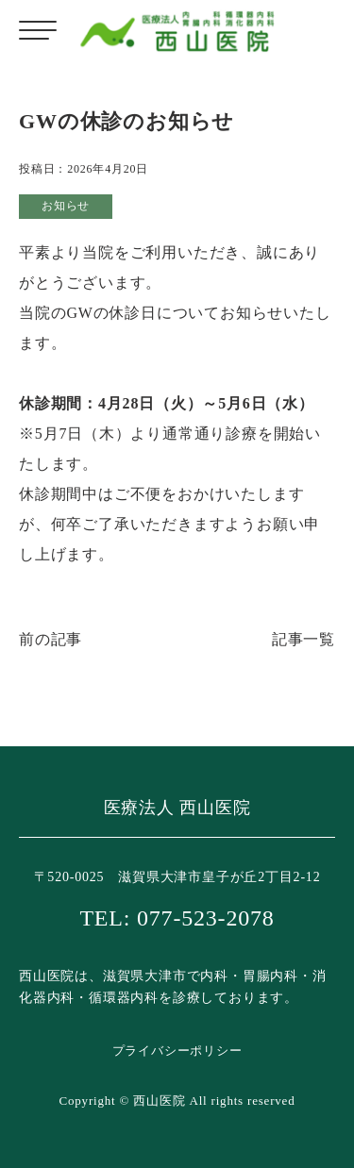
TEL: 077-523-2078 (176, 918)
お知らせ (66, 205)
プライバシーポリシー (177, 1050)
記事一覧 (303, 639)
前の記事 (50, 639)
